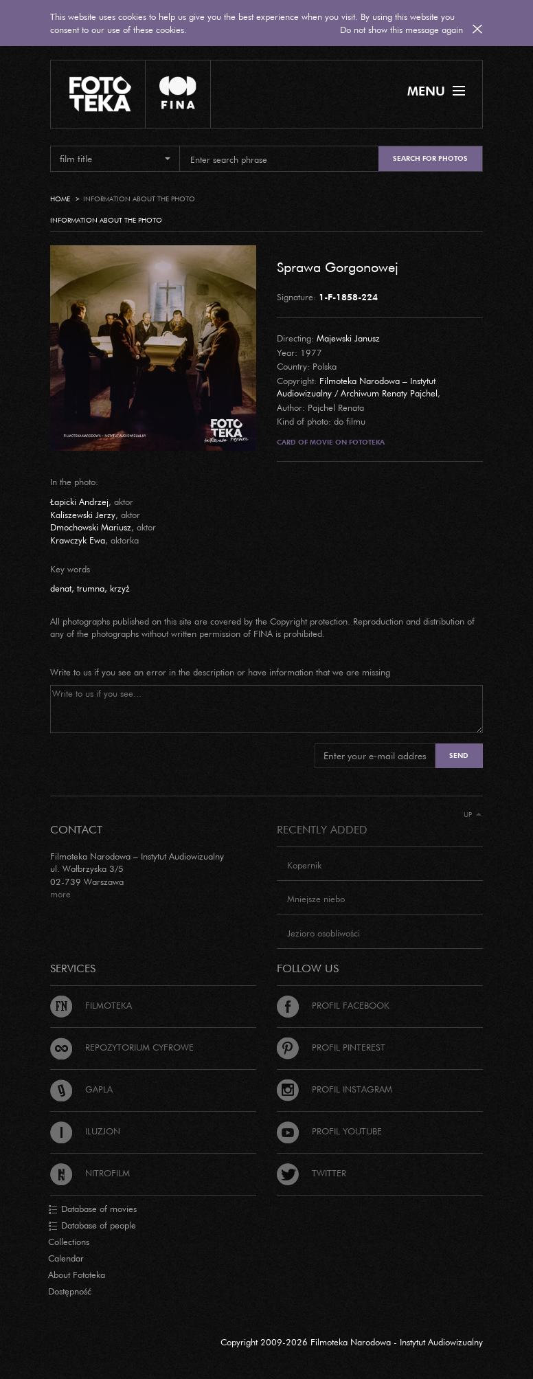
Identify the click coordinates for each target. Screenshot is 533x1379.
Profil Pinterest (331, 1047)
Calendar (66, 1258)
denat (60, 588)
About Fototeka (76, 1274)
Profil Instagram (334, 1089)
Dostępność (69, 1291)
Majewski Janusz (348, 338)
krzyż (120, 588)
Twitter (311, 1172)
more (60, 893)
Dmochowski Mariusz (90, 527)
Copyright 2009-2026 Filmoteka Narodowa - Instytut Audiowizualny (351, 1341)
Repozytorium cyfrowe (122, 1047)
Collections (68, 1241)
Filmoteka (91, 1005)
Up (472, 814)
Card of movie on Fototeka (331, 442)
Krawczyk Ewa (77, 540)
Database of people (92, 1226)
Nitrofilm (90, 1172)
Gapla (81, 1089)
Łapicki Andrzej (79, 501)
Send (458, 755)
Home (60, 198)
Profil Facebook (333, 1005)
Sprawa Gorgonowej (337, 267)
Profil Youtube (329, 1130)
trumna (90, 588)
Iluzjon (85, 1130)
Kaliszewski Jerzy (82, 514)
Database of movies (92, 1209)
